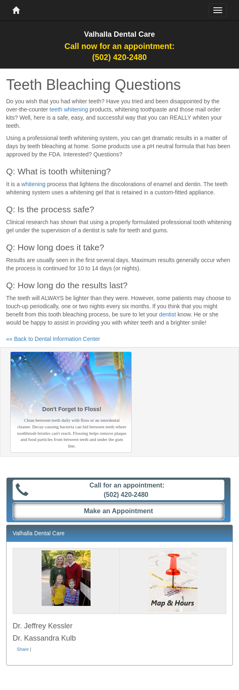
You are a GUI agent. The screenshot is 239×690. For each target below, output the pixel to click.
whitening (33, 184)
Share (23, 649)
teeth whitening (69, 109)
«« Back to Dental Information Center (53, 339)
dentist (167, 314)
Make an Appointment (118, 510)
